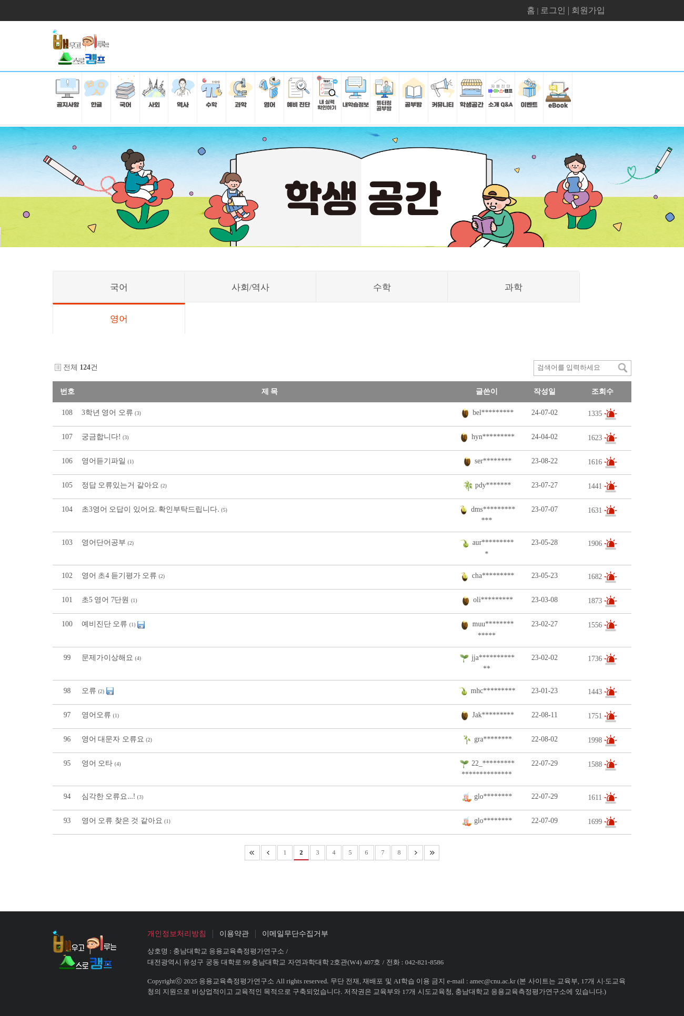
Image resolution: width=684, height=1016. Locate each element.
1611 (595, 797)
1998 (596, 740)
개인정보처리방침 (176, 934)
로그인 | (555, 10)
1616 (596, 462)
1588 (596, 764)
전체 (70, 367)
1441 (596, 486)
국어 (119, 287)
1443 (596, 691)
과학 (513, 287)
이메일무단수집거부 (295, 934)
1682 (596, 577)
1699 (596, 821)
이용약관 (234, 934)
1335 (596, 414)
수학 (382, 287)
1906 (596, 543)
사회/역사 (251, 287)
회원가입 (588, 10)
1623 (596, 438)
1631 (596, 510)
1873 (596, 601)
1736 (596, 658)
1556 (596, 625)
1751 (596, 715)
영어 (119, 319)
